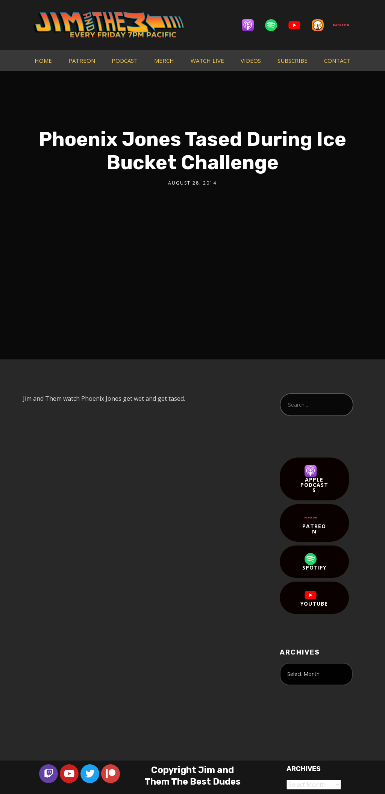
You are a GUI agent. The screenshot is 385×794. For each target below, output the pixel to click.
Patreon (314, 523)
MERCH (164, 60)
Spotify (314, 562)
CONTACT (337, 60)
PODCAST (125, 60)
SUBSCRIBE (292, 60)
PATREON (81, 60)
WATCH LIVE (207, 60)
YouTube (314, 598)
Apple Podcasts (314, 479)
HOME (43, 60)
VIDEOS (251, 60)
